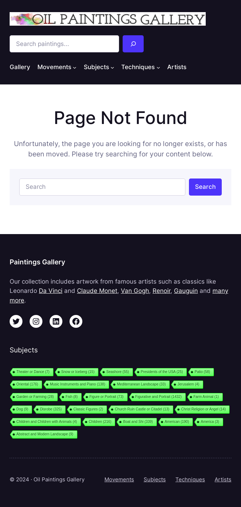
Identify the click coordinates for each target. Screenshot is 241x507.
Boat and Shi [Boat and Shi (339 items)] (138, 422)
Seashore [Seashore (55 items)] (117, 372)
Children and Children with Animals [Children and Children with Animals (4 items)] (46, 422)
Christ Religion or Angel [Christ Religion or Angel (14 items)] (203, 409)
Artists (223, 479)
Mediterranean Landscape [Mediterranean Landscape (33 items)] (141, 384)
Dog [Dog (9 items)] (22, 409)
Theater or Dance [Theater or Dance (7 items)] (33, 372)
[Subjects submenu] (112, 67)
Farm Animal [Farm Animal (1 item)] (206, 397)
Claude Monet (97, 290)
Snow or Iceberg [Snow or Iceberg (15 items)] (77, 372)
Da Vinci (50, 290)
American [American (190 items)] (177, 422)
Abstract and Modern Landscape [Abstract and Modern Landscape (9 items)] (44, 434)
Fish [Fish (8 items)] (72, 397)
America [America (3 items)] (210, 422)
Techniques (190, 479)
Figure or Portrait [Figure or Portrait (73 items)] (106, 397)
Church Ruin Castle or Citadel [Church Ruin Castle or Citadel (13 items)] (142, 409)
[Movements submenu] (74, 67)
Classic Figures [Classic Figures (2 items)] (88, 409)
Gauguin (186, 290)
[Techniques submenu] (158, 67)
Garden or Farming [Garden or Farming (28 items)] (35, 397)
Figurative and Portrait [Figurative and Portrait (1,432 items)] (158, 397)
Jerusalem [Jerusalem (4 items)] (188, 384)
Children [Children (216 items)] (100, 422)
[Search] (133, 43)
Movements (119, 479)
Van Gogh (135, 290)
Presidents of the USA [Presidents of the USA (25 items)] (162, 372)
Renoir (161, 290)
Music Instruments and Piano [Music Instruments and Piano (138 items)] (77, 384)
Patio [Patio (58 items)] (202, 372)
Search (205, 186)
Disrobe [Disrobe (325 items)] (51, 409)
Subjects (155, 479)
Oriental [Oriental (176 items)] (27, 384)
